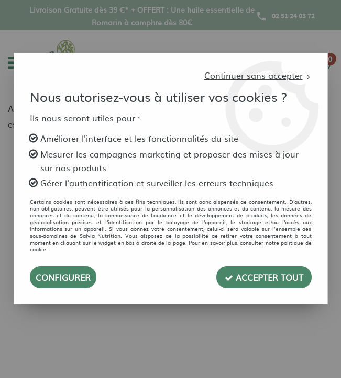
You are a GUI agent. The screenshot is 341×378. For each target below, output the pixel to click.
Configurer (63, 277)
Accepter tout (264, 277)
